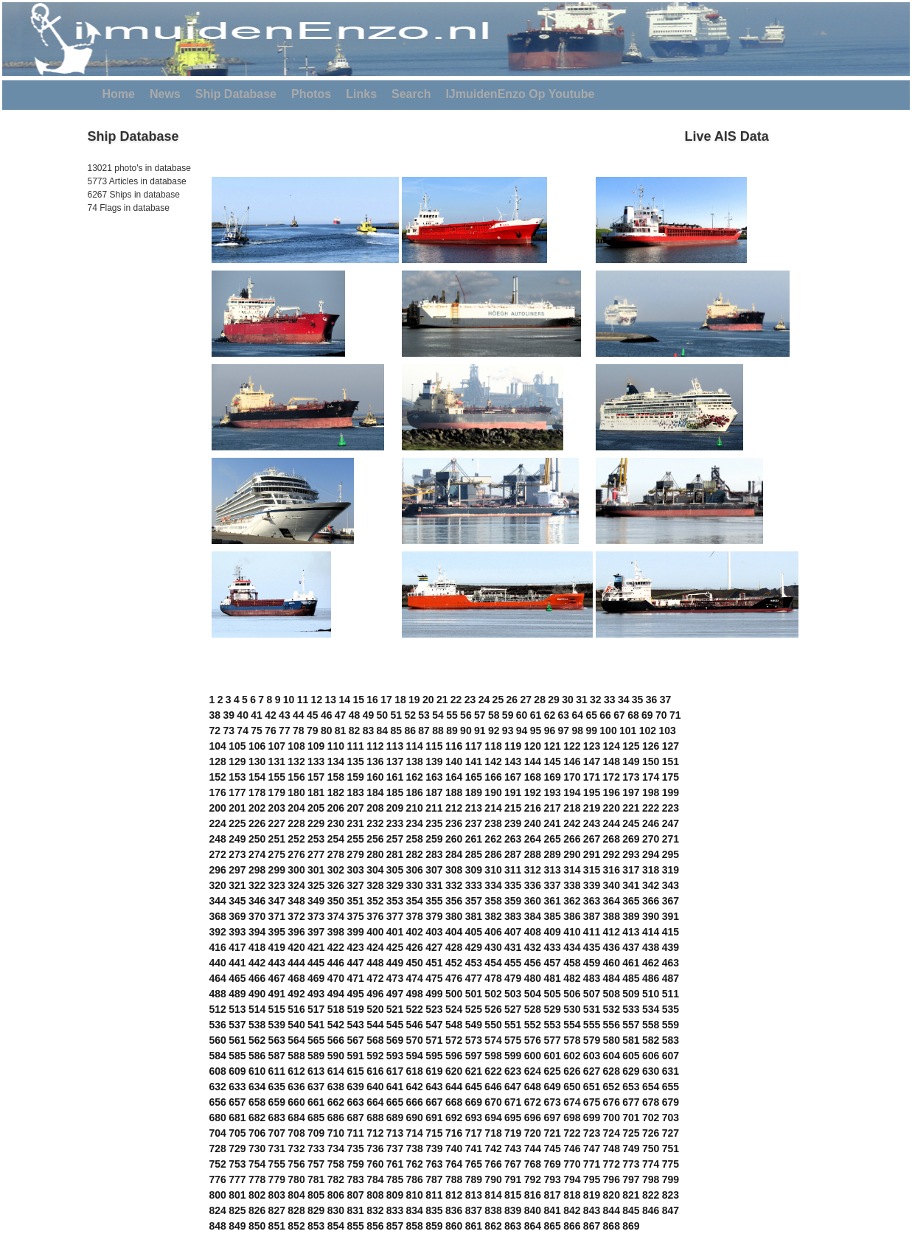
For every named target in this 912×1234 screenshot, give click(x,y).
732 (296, 1148)
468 (296, 978)
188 (453, 792)
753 (237, 1164)
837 (473, 1210)
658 (256, 1102)
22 (456, 699)
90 (466, 730)
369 (237, 916)
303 (355, 870)
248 (217, 839)
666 (414, 1102)
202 (256, 808)
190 (492, 792)
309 (473, 870)
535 (670, 1009)
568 (374, 1040)
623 (512, 1071)
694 (492, 1117)
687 (355, 1117)
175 (670, 777)
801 (237, 1195)
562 (256, 1040)
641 (394, 1086)
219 (591, 808)
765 (473, 1164)
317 (630, 870)
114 (414, 746)
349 (315, 901)
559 (670, 1025)
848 (217, 1226)
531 (591, 1009)
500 (453, 994)
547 (433, 1025)
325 (315, 885)
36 (652, 699)
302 (335, 870)
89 (452, 730)
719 (512, 1133)
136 (374, 761)
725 (630, 1133)
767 (512, 1164)
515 (276, 1009)
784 (374, 1179)
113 (394, 746)
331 (433, 885)
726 (650, 1133)
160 (374, 777)
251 (276, 839)
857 (394, 1226)
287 (512, 854)
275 (276, 854)
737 (394, 1148)
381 (473, 916)
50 (383, 715)
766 (492, 1164)
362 (571, 901)
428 (453, 947)
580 (611, 1040)
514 (256, 1009)
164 (453, 777)
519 (355, 1009)
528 (532, 1009)
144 (532, 761)
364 (611, 901)
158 (335, 777)
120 (532, 746)
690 (414, 1117)
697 (551, 1117)
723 (591, 1133)
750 (650, 1148)
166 (492, 777)
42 (270, 715)
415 (670, 932)
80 (327, 730)
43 (284, 715)
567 (355, 1040)
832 (374, 1210)
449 (394, 963)
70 (661, 715)
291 (591, 854)
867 (591, 1226)
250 (256, 839)
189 (473, 792)
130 (256, 761)
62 (550, 715)
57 (480, 715)
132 (296, 761)
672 (532, 1102)
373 (315, 916)
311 (512, 870)
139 (433, 761)
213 (473, 808)
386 (571, 916)
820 (611, 1195)
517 (315, 1009)
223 (670, 808)
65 (591, 715)
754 (256, 1164)
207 (355, 808)
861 (473, 1226)
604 (611, 1056)
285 (473, 854)
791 (512, 1179)
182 (335, 792)
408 (532, 932)
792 (532, 1179)
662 (335, 1102)
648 (532, 1086)
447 (355, 963)
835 (433, 1210)
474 (414, 978)
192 (532, 792)
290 (571, 854)
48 (355, 715)
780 (296, 1179)
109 (315, 746)
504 (532, 994)
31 (582, 699)
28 (540, 699)
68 (633, 715)
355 (433, 901)
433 (551, 947)
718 (492, 1133)
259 (433, 839)
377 (394, 916)
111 (355, 746)
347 (276, 901)
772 (611, 1164)
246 (650, 823)
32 (596, 699)
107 (276, 746)
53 (424, 715)
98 (577, 730)
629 (630, 1071)
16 (372, 699)
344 (217, 901)
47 (341, 715)
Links (361, 94)
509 (630, 994)
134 (335, 761)
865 (551, 1226)
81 (341, 730)
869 (630, 1226)
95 (536, 730)
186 (414, 792)
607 (670, 1056)
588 (296, 1056)
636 (296, 1086)
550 (492, 1025)
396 (296, 932)
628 (611, 1071)
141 (473, 761)
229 (315, 823)
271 (670, 839)
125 (630, 746)
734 (335, 1148)
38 (215, 715)
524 (453, 1009)
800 (217, 1195)
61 (536, 715)
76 (270, 730)
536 (217, 1025)
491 (276, 994)
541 (315, 1025)
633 (237, 1086)
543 (355, 1025)
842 (571, 1210)
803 (276, 1195)
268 (611, 839)
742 (492, 1148)
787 (433, 1179)
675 (591, 1102)
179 (276, 792)
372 (296, 916)
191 (512, 792)
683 (276, 1117)
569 (394, 1040)
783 (355, 1179)
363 (591, 901)
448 (374, 963)
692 (453, 1117)
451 (433, 963)
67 (619, 715)
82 (355, 730)
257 (394, 839)
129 (237, 761)
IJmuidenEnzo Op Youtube (519, 94)
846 (650, 1210)
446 (335, 963)
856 (374, 1226)
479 (512, 978)
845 (630, 1210)
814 (492, 1195)
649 (551, 1086)
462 (650, 963)
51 (396, 715)
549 (473, 1025)
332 (453, 885)
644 (453, 1086)
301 (315, 870)
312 (532, 870)
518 (335, 1009)
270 (650, 839)
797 (630, 1179)
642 (414, 1086)
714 (414, 1133)
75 (256, 730)
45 (312, 715)
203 (276, 808)
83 (369, 730)
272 (217, 854)
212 (453, 808)
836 (453, 1210)
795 (591, 1179)
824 (217, 1210)
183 (355, 792)
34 (624, 699)
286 (492, 854)
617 (394, 1071)
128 (217, 761)
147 (591, 761)
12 (317, 699)
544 (374, 1025)
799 (670, 1179)
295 (670, 854)
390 (650, 916)
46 (327, 715)
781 (315, 1179)
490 (256, 994)
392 (217, 932)
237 (473, 823)
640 (374, 1086)
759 (355, 1164)
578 (571, 1040)
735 (355, 1148)
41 (256, 715)
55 (452, 715)
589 (315, 1056)
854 (335, 1226)
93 (508, 730)
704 (217, 1133)
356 (453, 901)
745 (551, 1148)
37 (666, 699)
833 (394, 1210)
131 (276, 761)
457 (551, 963)
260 (453, 839)
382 (492, 916)
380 (453, 916)
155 (276, 777)
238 (492, 823)
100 (607, 730)
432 (532, 947)
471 (355, 978)
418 (256, 947)
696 (532, 1117)
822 (650, 1195)
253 (315, 839)
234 (414, 823)
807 (355, 1195)
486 (650, 978)
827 (276, 1210)
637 (315, 1086)
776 (217, 1179)
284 (453, 854)
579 (591, 1040)
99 (591, 730)
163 (433, 777)
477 (473, 978)
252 (296, 839)
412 (611, 932)
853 (315, 1226)
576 (532, 1040)
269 (630, 839)
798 (650, 1179)
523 (433, 1009)
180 (296, 792)
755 (276, 1164)
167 (512, 777)
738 (414, 1148)
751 (670, 1148)
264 (532, 839)
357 (473, 901)
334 (492, 885)
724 (611, 1133)
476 (453, 978)
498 (414, 994)
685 (315, 1117)
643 (433, 1086)
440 (217, 963)
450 (414, 963)
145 (551, 761)
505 (551, 994)
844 (611, 1210)
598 (492, 1056)
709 (315, 1133)
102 (647, 730)
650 (571, 1086)
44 (298, 715)
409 (551, 932)
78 (298, 730)
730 (256, 1148)
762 (414, 1164)
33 (610, 699)
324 (296, 885)
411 (591, 932)
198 (650, 792)
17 (386, 699)
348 (296, 901)
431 (512, 947)
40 (242, 715)
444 (296, 963)
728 (217, 1148)
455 (512, 963)
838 (492, 1210)
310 (492, 870)
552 (532, 1025)
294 (650, 854)
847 (670, 1210)
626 (571, 1071)
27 (526, 699)
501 (473, 994)
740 (453, 1148)
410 (571, 932)
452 (453, 963)
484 (611, 978)
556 (611, 1025)
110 (335, 746)
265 (551, 839)
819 (591, 1195)
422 (335, 947)
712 (374, 1133)
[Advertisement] (132, 316)
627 (591, 1071)
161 (394, 777)
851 (276, 1226)
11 (303, 699)
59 (508, 715)
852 (296, 1226)
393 (237, 932)
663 (355, 1102)
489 (237, 994)
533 (630, 1009)
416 (217, 947)
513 (237, 1009)
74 (242, 730)
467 (276, 978)
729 (237, 1148)
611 (276, 1071)
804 (296, 1195)
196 (611, 792)
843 (591, 1210)
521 (394, 1009)
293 (630, 854)
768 (532, 1164)
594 (414, 1056)
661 (315, 1102)
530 (571, 1009)
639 (355, 1086)
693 (473, 1117)
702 (650, 1117)
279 (355, 854)
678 (650, 1102)
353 (394, 901)
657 (237, 1102)
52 (410, 715)
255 (355, 839)
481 (551, 978)
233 (394, 823)
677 (630, 1102)
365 (630, 901)
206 (335, 808)
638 (335, 1086)
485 (630, 978)
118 (492, 746)
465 (237, 978)
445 (315, 963)
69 (647, 715)
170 (571, 777)
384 (532, 916)
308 (453, 870)
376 (374, 916)
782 (335, 1179)
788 (453, 1179)
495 (355, 994)
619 (433, 1071)
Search (411, 94)
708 (296, 1133)
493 (315, 994)
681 (237, 1117)
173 (630, 777)
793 (551, 1179)
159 (355, 777)
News (165, 94)
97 (564, 730)
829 (315, 1210)
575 (512, 1040)
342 (650, 885)
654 (650, 1086)
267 (591, 839)
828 (296, 1210)
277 (315, 854)
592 (374, 1056)
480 (532, 978)
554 (571, 1025)
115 (433, 746)
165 (473, 777)
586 (256, 1056)
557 (630, 1025)
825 (237, 1210)
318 (650, 870)
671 (512, 1102)
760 (374, 1164)
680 (217, 1117)
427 (433, 947)
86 (410, 730)
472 (374, 978)
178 (256, 792)
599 (512, 1056)
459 (591, 963)
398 (335, 932)
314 (571, 870)
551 (512, 1025)
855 (355, 1226)
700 (611, 1117)
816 (532, 1195)
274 (256, 854)
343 (670, 885)
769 (551, 1164)
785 (394, 1179)
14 (344, 699)
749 (630, 1148)
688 (374, 1117)
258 (414, 839)
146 (571, 761)
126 (650, 746)
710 (335, 1133)
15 (358, 699)
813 (473, 1195)
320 (217, 885)
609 (237, 1071)
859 (433, 1226)
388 (611, 916)
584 (217, 1056)
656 (217, 1102)
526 (492, 1009)
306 (414, 870)
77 (284, 730)
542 (335, 1025)
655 (670, 1086)
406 (492, 932)
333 (473, 885)
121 (551, 746)
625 (551, 1071)
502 (492, 994)
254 (335, 839)
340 (611, 885)
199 (670, 792)
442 (256, 963)
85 (396, 730)
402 (414, 932)
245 (630, 823)
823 (670, 1195)
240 (532, 823)
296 (217, 870)
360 (532, 901)
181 (315, 792)
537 (237, 1025)
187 (433, 792)
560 (217, 1040)
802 (256, 1195)
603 (591, 1056)
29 (554, 699)
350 (335, 901)
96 (550, 730)
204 (296, 808)
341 (630, 885)
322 (256, 885)
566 (335, 1040)
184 (374, 792)
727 (670, 1133)
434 (571, 947)
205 (315, 808)
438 (650, 947)
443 (276, 963)
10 (289, 699)
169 (551, 777)
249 (237, 839)
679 (670, 1102)
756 (296, 1164)
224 (217, 823)
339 (591, 885)
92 (494, 730)
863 (512, 1226)
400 (374, 932)
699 (591, 1117)
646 (492, 1086)
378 (414, 916)
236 (453, 823)
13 (331, 699)
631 (670, 1071)
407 (512, 932)
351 (355, 901)
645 (473, 1086)
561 (237, 1040)
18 (400, 699)
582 (650, 1040)
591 (355, 1056)
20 (428, 699)
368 (217, 916)
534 (650, 1009)
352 (374, 901)
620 (453, 1071)
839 (512, 1210)
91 (480, 730)
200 (217, 808)
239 (512, 823)
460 (611, 963)
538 (256, 1025)
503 (512, 994)
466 (256, 978)
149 (630, 761)
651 (591, 1086)
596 (453, 1056)
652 (611, 1086)
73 (228, 730)
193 (551, 792)
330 (414, 885)
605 (630, 1056)
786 (414, 1179)
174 (650, 777)
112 (374, 746)
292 (611, 854)
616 (374, 1071)
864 (532, 1226)
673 (551, 1102)
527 (512, 1009)
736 (374, 1148)
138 (414, 761)
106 (256, 746)
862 (492, 1226)
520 (374, 1009)
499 (433, 994)
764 (453, 1164)
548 (453, 1025)
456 (532, 963)
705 (237, 1133)
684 (296, 1117)
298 (256, 870)
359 (512, 901)
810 (414, 1195)
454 (492, 963)
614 (335, 1071)
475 (433, 978)
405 (473, 932)
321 (237, 885)
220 (611, 808)
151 (670, 761)
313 (551, 870)
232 (374, 823)
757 (315, 1164)
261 (473, 839)
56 (466, 715)
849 (237, 1226)
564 (296, 1040)
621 (473, 1071)
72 (215, 730)
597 (473, 1056)
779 (276, 1179)
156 (296, 777)
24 (484, 699)
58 (494, 715)
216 (532, 808)
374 (335, 916)
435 (591, 947)
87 (424, 730)
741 (473, 1148)
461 (630, 963)
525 (473, 1009)
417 (237, 947)
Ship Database (235, 94)
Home (118, 94)
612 (296, 1071)
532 (611, 1009)
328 (374, 885)
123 (591, 746)
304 (374, 870)
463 (670, 963)
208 (374, 808)
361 (551, 901)
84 (383, 730)
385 (551, 916)
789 (473, 1179)
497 (394, 994)
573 (473, 1040)
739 (433, 1148)
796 (611, 1179)
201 (237, 808)
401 (394, 932)
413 (630, 932)
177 (237, 792)
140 (453, 761)
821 (630, 1195)
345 (237, 901)
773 (630, 1164)
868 (611, 1226)
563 (276, 1040)
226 (256, 823)
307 (433, 870)
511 (670, 994)
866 (571, 1226)
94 (522, 730)
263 (512, 839)
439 (670, 947)
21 (442, 699)
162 (414, 777)
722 (571, 1133)
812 (453, 1195)
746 (571, 1148)
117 (473, 746)
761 (394, 1164)
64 (577, 715)
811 (433, 1195)
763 (433, 1164)
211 (433, 808)
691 (433, 1117)
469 (315, 978)
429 (473, 947)
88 (438, 730)
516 (296, 1009)
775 (670, 1164)
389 (630, 916)
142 (492, 761)
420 (296, 947)
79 (312, 730)
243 (591, 823)
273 (237, 854)
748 (611, 1148)
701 (630, 1117)
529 (551, 1009)
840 (532, 1210)
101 (627, 730)
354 (414, 901)
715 (433, 1133)
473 (394, 978)
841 (551, 1210)
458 (571, 963)
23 (470, 699)
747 (591, 1148)
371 (276, 916)
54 (438, 715)
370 (256, 916)
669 (473, 1102)
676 (611, 1102)
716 (453, 1133)
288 (532, 854)
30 (568, 699)
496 (374, 994)
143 (512, 761)
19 (414, 699)
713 (394, 1133)
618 (414, 1071)
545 (394, 1025)
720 (532, 1133)
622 (492, 1071)
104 (217, 746)
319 (670, 870)
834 (414, 1210)
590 (335, 1056)
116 (453, 746)
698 (571, 1117)
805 (315, 1195)
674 (571, 1102)
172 (611, 777)
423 (355, 947)
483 (591, 978)
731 (276, 1148)
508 (611, 994)
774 (650, 1164)
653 (630, 1086)
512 (217, 1009)
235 (433, 823)
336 (532, 885)
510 (650, 994)
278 (335, 854)
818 (571, 1195)
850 (256, 1226)
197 (630, 792)
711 (355, 1133)
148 (611, 761)
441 (237, 963)
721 (551, 1133)
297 (237, 870)
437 (630, 947)
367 (670, 901)
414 (650, 932)
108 (296, 746)
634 (256, 1086)
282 (414, 854)
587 (276, 1056)
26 (512, 699)
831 (355, 1210)
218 (571, 808)
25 (498, 699)
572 (453, 1040)
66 (605, 715)
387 (591, 916)
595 (433, 1056)
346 (256, 901)
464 (217, 978)
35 (638, 699)
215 (512, 808)
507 (591, 994)
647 (512, 1086)
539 (276, 1025)
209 (394, 808)
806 (335, 1195)
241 (551, 823)
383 (512, 916)
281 (394, 854)
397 (315, 932)
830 (335, 1210)
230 (335, 823)
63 (564, 715)
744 (532, 1148)
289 (551, 854)
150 (650, 761)
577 (551, 1040)
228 (296, 823)
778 (256, 1179)
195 (591, 792)
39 (228, 715)
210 (414, 808)
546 (414, 1025)
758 (335, 1164)
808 (374, 1195)
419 (276, 947)
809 (394, 1195)
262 (492, 839)
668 (453, 1102)
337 (551, 885)
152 (217, 777)
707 (276, 1133)
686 (335, 1117)
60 (522, 715)
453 (473, 963)
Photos (311, 94)
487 (670, 978)
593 (394, 1056)
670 (492, 1102)
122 (571, 746)
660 (296, 1102)
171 (591, 777)
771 (591, 1164)
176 (217, 792)
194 (571, 792)
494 (335, 994)
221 (630, 808)
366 (650, 901)
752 (217, 1164)
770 (571, 1164)
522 (414, 1009)
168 (532, 777)
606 (650, 1056)
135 (355, 761)
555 (591, 1025)
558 (650, 1025)
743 (512, 1148)
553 (551, 1025)
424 (374, 947)
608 (217, 1071)
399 (355, 932)
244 (611, 823)
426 (414, 947)
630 (650, 1071)
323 (276, 885)
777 (237, 1179)
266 (571, 839)
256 (374, 839)
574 (492, 1040)
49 (369, 715)
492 (296, 994)
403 (433, 932)
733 (315, 1148)
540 (296, 1025)
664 (374, 1102)
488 (217, 994)
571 (433, 1040)
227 (276, 823)
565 (315, 1040)
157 (315, 777)
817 (551, 1195)
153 (237, 777)
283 (433, 854)
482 (571, 978)
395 (276, 932)
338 (571, 885)
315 (591, 870)
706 (256, 1133)
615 (355, 1071)
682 (256, 1117)
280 (374, 854)
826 (256, 1210)
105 (237, 746)
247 (670, 823)
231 (355, 823)
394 (256, 932)
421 (315, 947)
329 (394, 885)
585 (237, 1056)
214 (492, 808)
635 (276, 1086)
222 (650, 808)
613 (315, 1071)
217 (551, 808)
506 (571, 994)
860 (453, 1226)
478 (492, 978)
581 (630, 1040)
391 (670, 916)
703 (670, 1117)
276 (296, 854)
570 (414, 1040)
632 (217, 1086)
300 (296, 870)
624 (532, 1071)
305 (394, 870)
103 (666, 730)
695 (512, 1117)
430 (492, 947)
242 (571, 823)
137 (394, 761)
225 (237, 823)
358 (492, 901)
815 (512, 1195)
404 (453, 932)
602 (571, 1056)
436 (611, 947)
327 (355, 885)
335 (512, 885)
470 (335, 978)
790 (492, 1179)
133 (315, 761)
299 (276, 870)
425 (394, 947)
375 (355, 916)
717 (473, 1133)
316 (611, 870)
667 (433, 1102)
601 (551, 1056)
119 (512, 746)
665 (394, 1102)
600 (532, 1056)
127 (670, 746)
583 (670, 1040)
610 (256, 1071)
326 (335, 885)
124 (611, 746)
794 (571, 1179)
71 (675, 715)
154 (256, 777)
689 (394, 1117)
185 (394, 792)
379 (433, 916)
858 (414, 1226)
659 (276, 1102)
